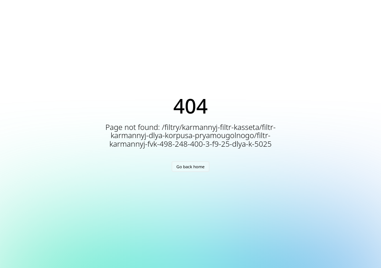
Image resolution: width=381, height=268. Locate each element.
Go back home (190, 166)
